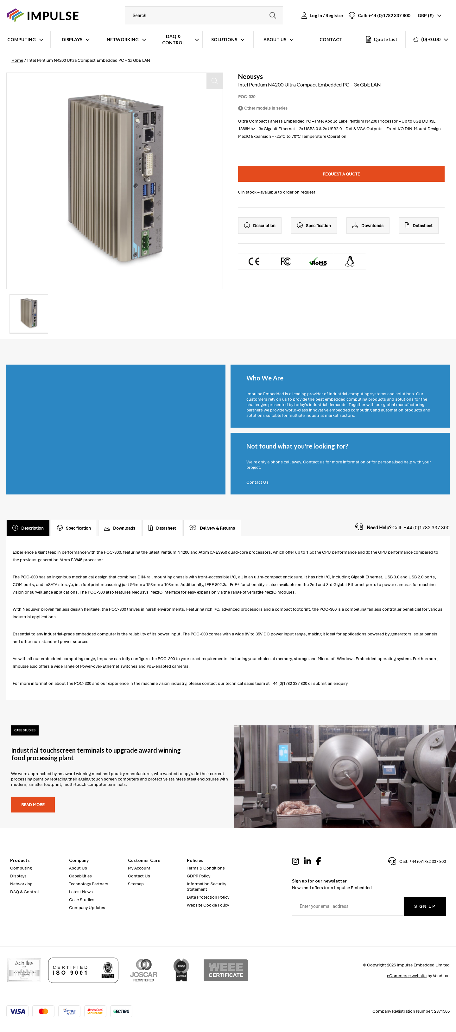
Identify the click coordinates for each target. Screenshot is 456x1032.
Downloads (367, 225)
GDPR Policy (198, 876)
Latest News (81, 892)
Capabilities (80, 876)
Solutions (224, 39)
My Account (139, 868)
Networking (123, 39)
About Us (274, 39)
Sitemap (136, 884)
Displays (72, 39)
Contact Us (257, 482)
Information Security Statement (206, 886)
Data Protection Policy (208, 897)
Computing (21, 39)
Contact (331, 39)
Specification (314, 225)
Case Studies (81, 899)
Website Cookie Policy (208, 905)
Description (260, 225)
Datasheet (419, 225)
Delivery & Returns (212, 528)
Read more (33, 804)
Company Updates (87, 907)
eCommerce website (407, 975)
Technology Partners (88, 884)
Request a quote (341, 174)
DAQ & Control (173, 39)
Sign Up (424, 906)
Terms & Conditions (206, 868)
